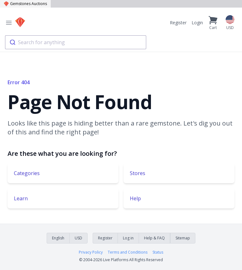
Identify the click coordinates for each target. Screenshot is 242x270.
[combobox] (75, 42)
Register (178, 23)
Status (158, 252)
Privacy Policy (91, 252)
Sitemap (183, 238)
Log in (128, 238)
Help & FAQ (154, 238)
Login (197, 23)
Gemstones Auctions (25, 3)
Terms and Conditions (127, 252)
